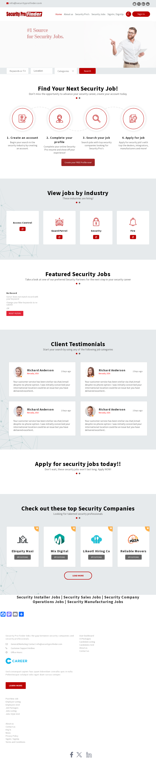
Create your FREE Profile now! (78, 162)
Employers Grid (13, 704)
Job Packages (12, 707)
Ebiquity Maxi (23, 551)
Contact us (84, 651)
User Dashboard (86, 635)
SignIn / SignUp (116, 14)
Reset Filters (15, 313)
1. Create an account (22, 138)
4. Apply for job (133, 138)
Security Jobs (98, 14)
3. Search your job (96, 138)
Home (58, 14)
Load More (78, 575)
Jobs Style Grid (13, 714)
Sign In (141, 14)
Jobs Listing (11, 710)
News (8, 732)
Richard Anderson (40, 370)
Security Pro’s (82, 14)
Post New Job (12, 698)
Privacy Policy (12, 735)
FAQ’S (8, 729)
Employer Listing (13, 701)
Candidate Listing (87, 641)
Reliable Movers (133, 551)
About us (68, 14)
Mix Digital (59, 551)
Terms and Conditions (15, 742)
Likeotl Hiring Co (96, 551)
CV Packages (85, 638)
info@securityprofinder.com (25, 3)
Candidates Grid (86, 644)
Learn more (15, 685)
